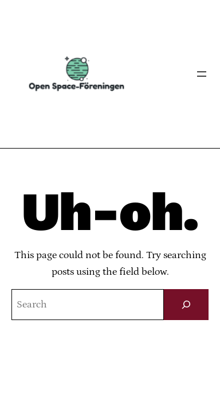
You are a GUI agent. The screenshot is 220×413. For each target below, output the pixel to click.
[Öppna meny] (202, 74)
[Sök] (186, 304)
